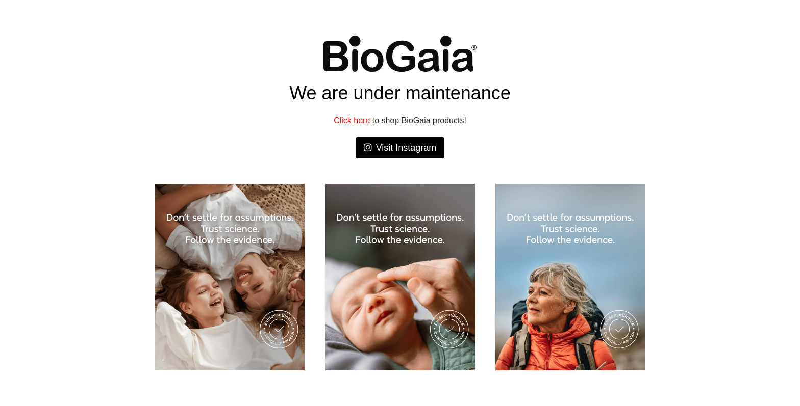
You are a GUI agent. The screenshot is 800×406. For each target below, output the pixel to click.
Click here (352, 120)
